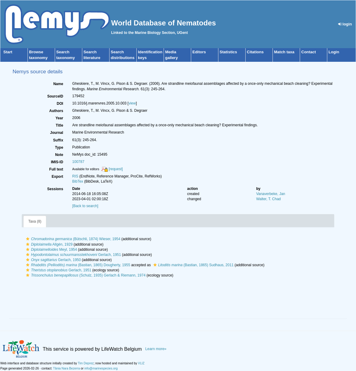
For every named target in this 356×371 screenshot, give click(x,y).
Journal (56, 133)
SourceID (55, 96)
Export (57, 176)
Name (58, 84)
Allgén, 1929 (48, 244)
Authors (56, 111)
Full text (56, 169)
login (345, 24)
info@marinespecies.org (101, 368)
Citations (255, 52)
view (132, 103)
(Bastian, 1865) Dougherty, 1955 (77, 265)
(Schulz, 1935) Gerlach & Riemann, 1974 (84, 275)
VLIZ (141, 363)
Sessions (55, 189)
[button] (27, 239)
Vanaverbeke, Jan (270, 194)
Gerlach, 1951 (72, 255)
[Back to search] (85, 206)
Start (7, 52)
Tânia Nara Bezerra (66, 368)
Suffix (58, 140)
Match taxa (284, 52)
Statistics (228, 52)
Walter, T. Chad (268, 199)
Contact (308, 52)
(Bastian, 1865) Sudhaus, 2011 (193, 265)
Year (59, 118)
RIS (75, 176)
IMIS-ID (57, 162)
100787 (78, 162)
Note (59, 155)
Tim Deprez (85, 363)
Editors (199, 52)
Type (59, 147)
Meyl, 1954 (50, 249)
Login (333, 52)
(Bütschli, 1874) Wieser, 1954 (72, 239)
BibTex (77, 181)
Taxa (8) (34, 221)
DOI (60, 103)
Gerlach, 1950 (52, 260)
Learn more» (155, 349)
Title (59, 125)
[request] (116, 169)
